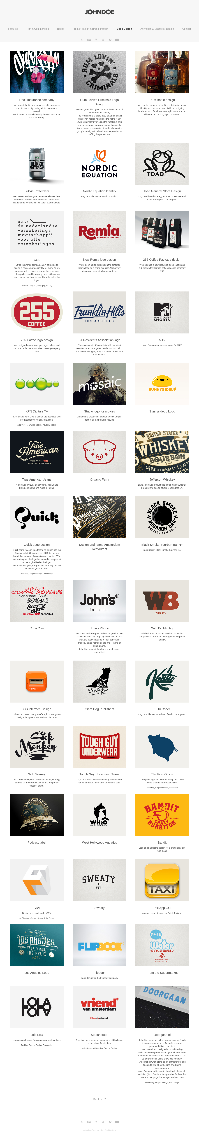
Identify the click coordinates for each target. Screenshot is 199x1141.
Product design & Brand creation (90, 29)
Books (60, 29)
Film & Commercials (38, 29)
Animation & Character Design (157, 29)
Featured (13, 29)
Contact (186, 29)
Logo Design (124, 29)
